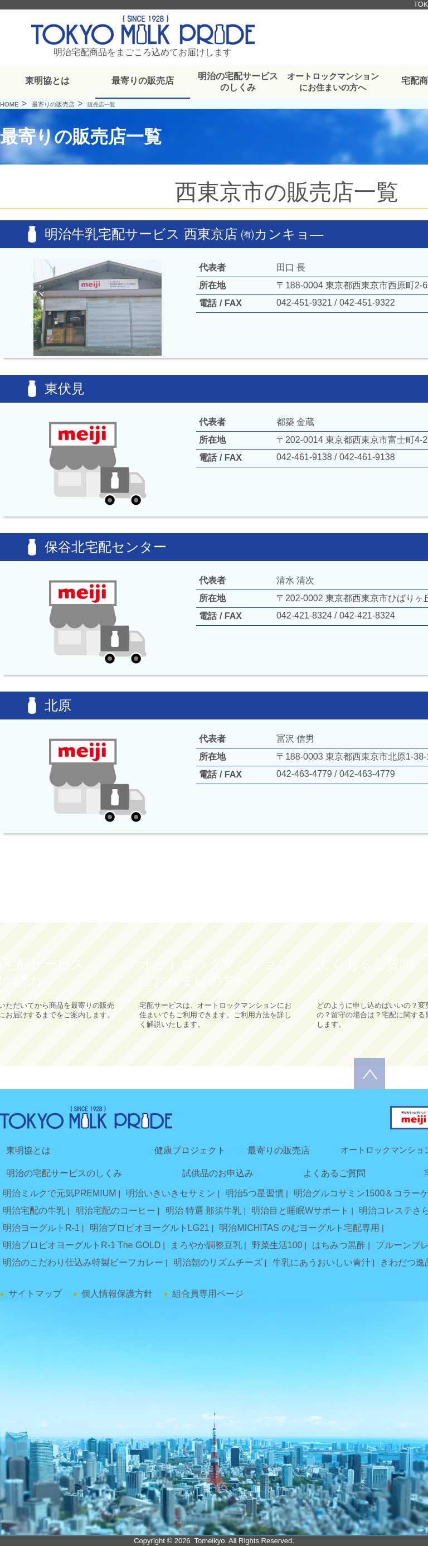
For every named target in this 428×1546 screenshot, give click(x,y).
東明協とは (47, 80)
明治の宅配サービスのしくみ (238, 81)
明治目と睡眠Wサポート (300, 1210)
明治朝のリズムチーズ (217, 1262)
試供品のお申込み (218, 1173)
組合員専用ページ (208, 1293)
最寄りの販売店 (142, 80)
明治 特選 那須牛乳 (204, 1210)
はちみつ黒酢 (339, 1245)
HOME (9, 104)
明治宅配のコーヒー (115, 1210)
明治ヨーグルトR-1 (41, 1228)
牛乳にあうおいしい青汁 (322, 1262)
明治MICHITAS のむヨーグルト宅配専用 (299, 1228)
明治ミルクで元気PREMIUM (59, 1193)
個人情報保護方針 (117, 1293)
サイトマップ (35, 1293)
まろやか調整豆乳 (206, 1245)
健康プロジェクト (190, 1150)
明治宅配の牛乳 (34, 1210)
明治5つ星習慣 (254, 1193)
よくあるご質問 (334, 1173)
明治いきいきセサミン (170, 1193)
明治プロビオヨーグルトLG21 (150, 1228)
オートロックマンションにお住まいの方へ (333, 82)
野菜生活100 (277, 1245)
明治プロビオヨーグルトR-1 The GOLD (81, 1245)
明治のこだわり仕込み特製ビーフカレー (83, 1262)
